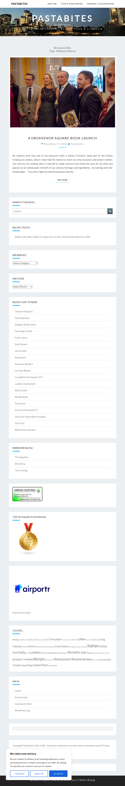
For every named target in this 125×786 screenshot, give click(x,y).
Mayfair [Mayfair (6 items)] (64, 653)
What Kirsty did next (25, 429)
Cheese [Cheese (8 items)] (45, 639)
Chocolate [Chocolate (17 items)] (55, 639)
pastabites (77, 144)
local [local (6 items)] (27, 653)
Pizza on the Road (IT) (26, 409)
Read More (63, 179)
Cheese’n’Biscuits (24, 311)
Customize (19, 773)
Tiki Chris (19, 423)
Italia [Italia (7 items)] (85, 647)
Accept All (58, 773)
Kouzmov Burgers (24, 363)
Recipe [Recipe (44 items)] (39, 658)
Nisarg (91, 779)
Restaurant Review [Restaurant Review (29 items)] (68, 659)
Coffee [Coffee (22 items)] (81, 639)
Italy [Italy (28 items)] (22, 652)
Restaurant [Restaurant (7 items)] (49, 660)
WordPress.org (22, 710)
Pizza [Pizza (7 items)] (107, 653)
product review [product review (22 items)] (23, 659)
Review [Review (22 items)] (87, 659)
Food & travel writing (72, 3)
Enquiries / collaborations (100, 3)
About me (52, 3)
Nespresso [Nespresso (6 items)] (96, 653)
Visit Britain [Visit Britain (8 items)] (52, 665)
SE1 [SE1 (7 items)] (93, 660)
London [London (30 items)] (35, 652)
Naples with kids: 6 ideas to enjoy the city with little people (45, 236)
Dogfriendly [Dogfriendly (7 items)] (95, 640)
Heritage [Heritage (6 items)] (72, 647)
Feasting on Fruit (23, 331)
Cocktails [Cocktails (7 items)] (72, 640)
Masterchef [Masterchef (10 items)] (46, 652)
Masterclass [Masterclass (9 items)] (57, 652)
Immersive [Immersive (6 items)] (79, 647)
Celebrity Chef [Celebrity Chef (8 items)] (32, 639)
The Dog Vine (21, 457)
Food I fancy (21, 337)
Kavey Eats (20, 357)
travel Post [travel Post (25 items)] (40, 665)
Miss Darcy (20, 463)
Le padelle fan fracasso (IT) (29, 377)
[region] (39, 764)
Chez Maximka (22, 318)
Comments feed (23, 703)
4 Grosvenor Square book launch (62, 138)
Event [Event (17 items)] (31, 646)
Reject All (39, 773)
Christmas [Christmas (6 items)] (65, 640)
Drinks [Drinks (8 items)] (24, 646)
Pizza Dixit (20, 403)
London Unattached (25, 383)
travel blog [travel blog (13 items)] (27, 665)
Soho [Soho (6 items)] (97, 660)
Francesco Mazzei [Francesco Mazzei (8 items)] (47, 646)
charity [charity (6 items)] (40, 640)
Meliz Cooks (21, 390)
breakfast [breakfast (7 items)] (22, 640)
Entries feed (21, 697)
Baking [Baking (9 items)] (15, 639)
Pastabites (19, 4)
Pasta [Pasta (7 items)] (102, 653)
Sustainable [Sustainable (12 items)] (105, 659)
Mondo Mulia (21, 396)
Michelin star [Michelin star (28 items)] (77, 652)
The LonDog (21, 470)
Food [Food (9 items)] (37, 646)
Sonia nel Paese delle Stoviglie (30, 416)
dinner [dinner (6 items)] (88, 640)
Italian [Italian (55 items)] (93, 646)
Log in (18, 690)
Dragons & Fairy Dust (25, 324)
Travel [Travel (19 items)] (16, 665)
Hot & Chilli (21, 350)
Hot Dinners (21, 344)
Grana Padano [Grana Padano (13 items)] (62, 646)
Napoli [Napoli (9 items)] (90, 652)
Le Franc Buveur (23, 370)
